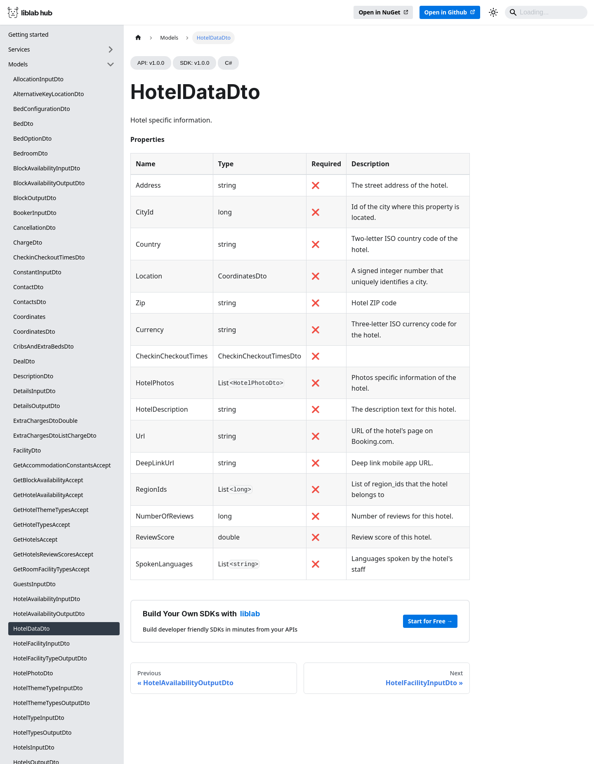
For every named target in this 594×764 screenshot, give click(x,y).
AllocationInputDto (38, 79)
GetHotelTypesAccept (41, 524)
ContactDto (28, 287)
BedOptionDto (32, 138)
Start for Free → (430, 621)
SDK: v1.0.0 (194, 63)
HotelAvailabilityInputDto (46, 599)
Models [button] (18, 64)
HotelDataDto (31, 628)
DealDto (24, 361)
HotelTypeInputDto (38, 718)
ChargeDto (27, 242)
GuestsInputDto (34, 584)
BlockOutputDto (34, 198)
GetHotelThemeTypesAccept (50, 510)
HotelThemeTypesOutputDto (51, 703)
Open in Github (445, 12)
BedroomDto (30, 153)
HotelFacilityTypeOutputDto (50, 658)
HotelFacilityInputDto (41, 643)
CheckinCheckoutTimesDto (49, 257)
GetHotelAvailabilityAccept (48, 495)
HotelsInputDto (33, 747)
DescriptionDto (33, 376)
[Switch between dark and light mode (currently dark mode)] (493, 12)
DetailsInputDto (34, 391)
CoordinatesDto (34, 331)
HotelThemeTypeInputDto (47, 688)
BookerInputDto (35, 213)
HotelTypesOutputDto (42, 732)
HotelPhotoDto (33, 673)
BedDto (23, 123)
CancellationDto (34, 227)
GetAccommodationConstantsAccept (62, 465)
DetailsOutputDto (36, 406)
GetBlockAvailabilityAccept (48, 480)
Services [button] (19, 49)
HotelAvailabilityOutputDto (49, 614)
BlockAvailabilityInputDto (46, 168)
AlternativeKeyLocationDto (48, 94)
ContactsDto (29, 302)
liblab (250, 613)
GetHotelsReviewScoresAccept (53, 554)
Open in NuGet (379, 12)
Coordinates (29, 317)
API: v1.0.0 (150, 63)
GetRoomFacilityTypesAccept (51, 569)
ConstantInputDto (37, 272)
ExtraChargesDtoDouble (45, 420)
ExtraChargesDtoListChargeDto (55, 435)
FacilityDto (27, 450)
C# (228, 63)
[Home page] (138, 37)
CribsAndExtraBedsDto (43, 346)
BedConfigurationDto (41, 109)
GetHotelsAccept (35, 539)
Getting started (28, 34)
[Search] (546, 12)
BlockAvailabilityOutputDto (49, 183)
